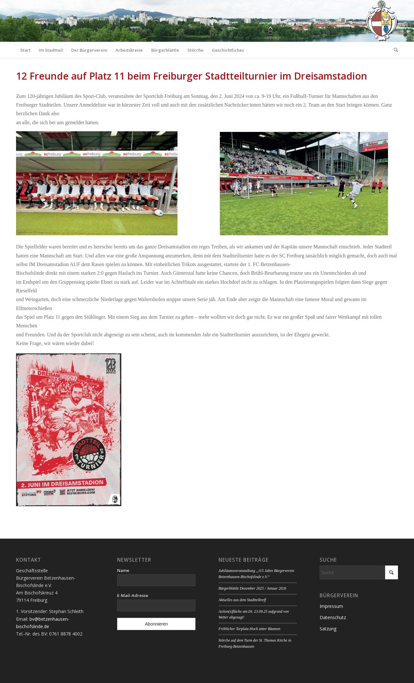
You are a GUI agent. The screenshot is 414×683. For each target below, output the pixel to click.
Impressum (331, 606)
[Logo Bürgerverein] (381, 21)
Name (123, 570)
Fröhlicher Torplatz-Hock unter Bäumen (249, 629)
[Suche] (394, 50)
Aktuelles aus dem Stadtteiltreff (242, 600)
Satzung (328, 629)
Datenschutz (333, 617)
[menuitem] (25, 50)
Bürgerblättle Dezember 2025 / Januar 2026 (252, 588)
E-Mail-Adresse (132, 595)
